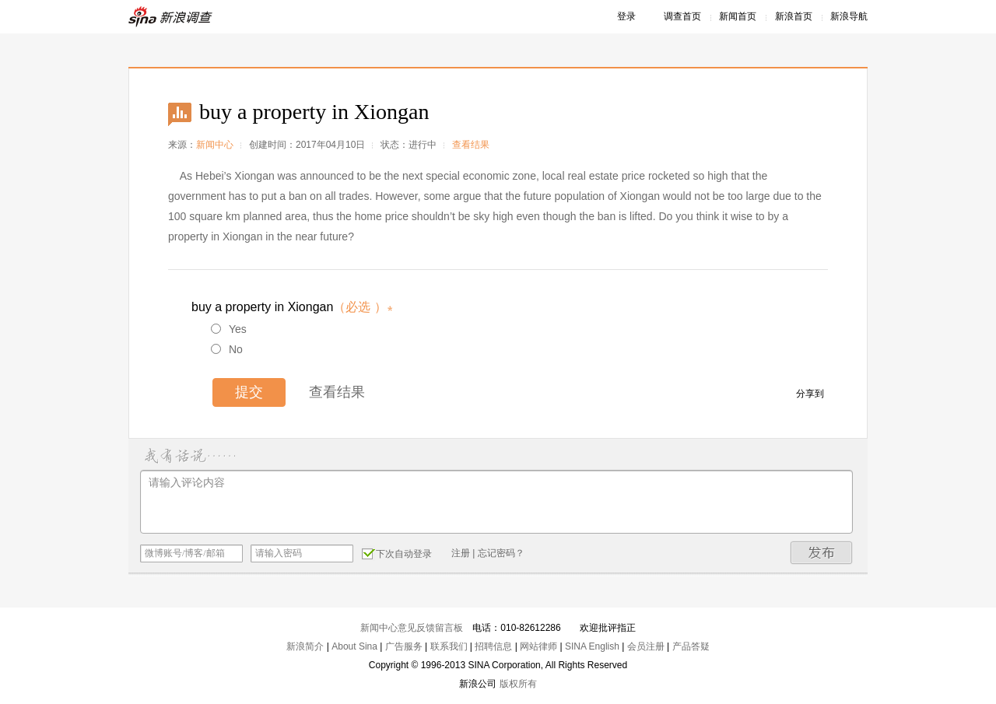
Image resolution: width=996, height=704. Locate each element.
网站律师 (538, 646)
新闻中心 (214, 144)
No (227, 349)
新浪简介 (305, 646)
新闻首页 (737, 16)
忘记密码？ (501, 553)
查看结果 (470, 144)
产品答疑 (691, 646)
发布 (822, 553)
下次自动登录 (397, 553)
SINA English (592, 646)
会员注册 (646, 646)
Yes (229, 329)
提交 (249, 392)
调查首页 (682, 16)
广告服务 (404, 646)
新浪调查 (171, 16)
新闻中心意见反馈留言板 (411, 627)
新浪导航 (849, 16)
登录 (626, 16)
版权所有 (518, 683)
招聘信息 (493, 646)
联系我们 (449, 646)
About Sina (354, 646)
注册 (460, 553)
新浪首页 (793, 16)
